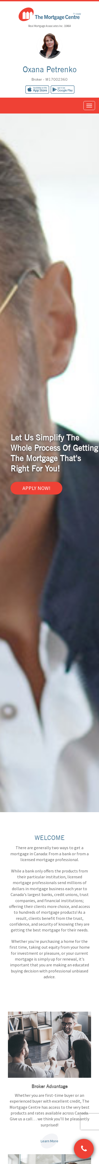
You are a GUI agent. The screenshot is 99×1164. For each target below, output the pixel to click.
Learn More (49, 1141)
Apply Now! (36, 488)
